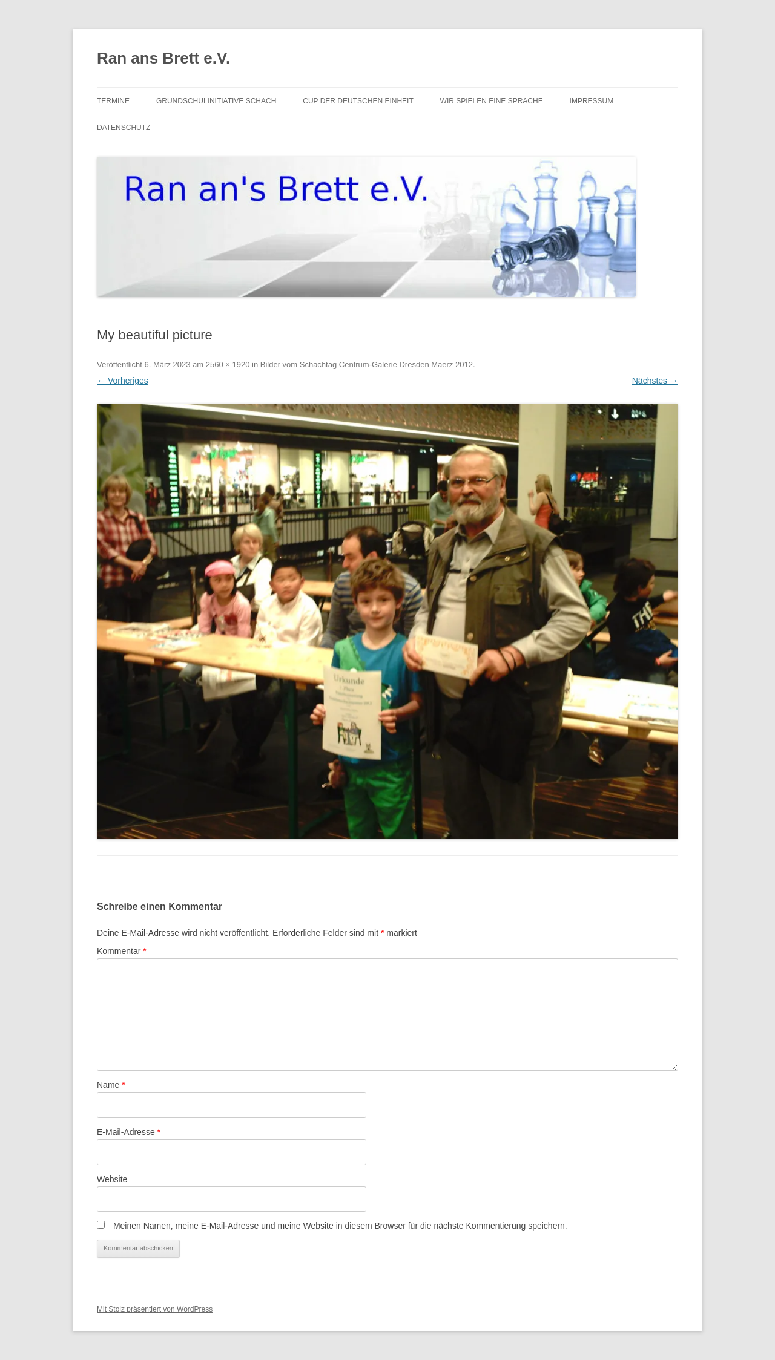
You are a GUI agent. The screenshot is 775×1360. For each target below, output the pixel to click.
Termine (113, 101)
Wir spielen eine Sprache (491, 101)
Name (111, 1085)
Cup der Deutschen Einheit (358, 101)
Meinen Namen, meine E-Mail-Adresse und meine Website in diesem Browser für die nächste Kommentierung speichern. (340, 1226)
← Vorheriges (122, 380)
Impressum (592, 101)
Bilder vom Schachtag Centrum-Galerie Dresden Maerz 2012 (366, 364)
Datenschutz (123, 127)
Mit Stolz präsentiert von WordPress (155, 1309)
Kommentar (122, 951)
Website (112, 1179)
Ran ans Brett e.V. (163, 58)
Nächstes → (655, 380)
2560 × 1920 (228, 364)
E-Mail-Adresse (128, 1132)
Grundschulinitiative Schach (216, 101)
